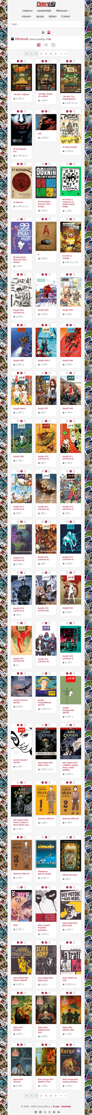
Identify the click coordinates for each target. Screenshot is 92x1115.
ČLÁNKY (65, 16)
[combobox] (46, 24)
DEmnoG (22, 39)
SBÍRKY (53, 16)
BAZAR (40, 16)
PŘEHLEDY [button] (62, 10)
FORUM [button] (26, 16)
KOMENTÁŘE (44, 10)
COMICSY (27, 10)
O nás (56, 1106)
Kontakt (66, 1106)
